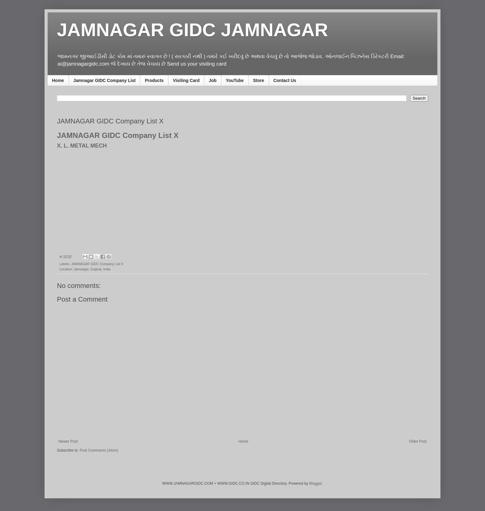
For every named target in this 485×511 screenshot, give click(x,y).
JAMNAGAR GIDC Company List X (97, 264)
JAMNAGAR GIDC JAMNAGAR (192, 29)
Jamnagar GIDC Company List (104, 80)
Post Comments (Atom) (98, 450)
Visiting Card (186, 80)
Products (154, 80)
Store (258, 80)
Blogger (315, 483)
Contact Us (284, 80)
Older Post (418, 441)
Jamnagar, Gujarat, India (92, 269)
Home (58, 80)
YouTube (235, 80)
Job (213, 80)
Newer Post (68, 441)
